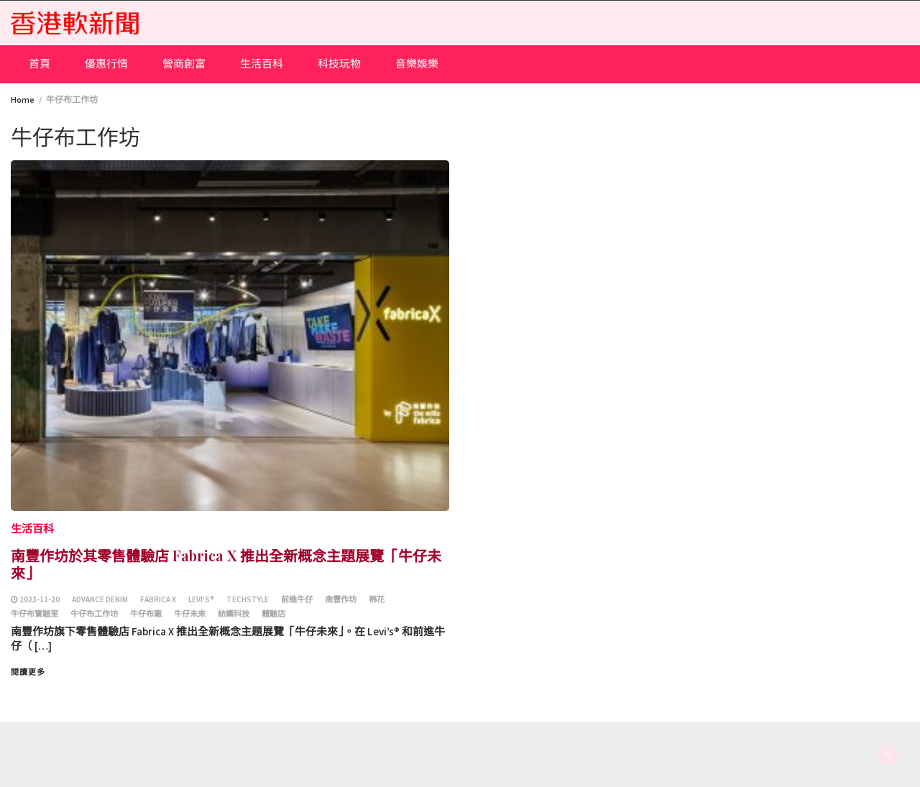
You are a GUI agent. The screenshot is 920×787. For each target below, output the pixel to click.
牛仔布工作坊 (94, 614)
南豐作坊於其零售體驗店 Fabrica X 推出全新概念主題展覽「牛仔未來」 (226, 564)
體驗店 (273, 614)
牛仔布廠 (146, 614)
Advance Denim (100, 599)
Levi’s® (201, 599)
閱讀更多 (28, 672)
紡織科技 (233, 614)
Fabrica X (158, 599)
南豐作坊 (340, 599)
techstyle (247, 599)
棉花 (377, 599)
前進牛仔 (297, 599)
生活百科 (261, 63)
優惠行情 (106, 63)
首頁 (39, 63)
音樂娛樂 (416, 63)
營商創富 (184, 63)
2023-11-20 (39, 599)
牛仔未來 (190, 614)
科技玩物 (339, 63)
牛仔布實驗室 (34, 614)
